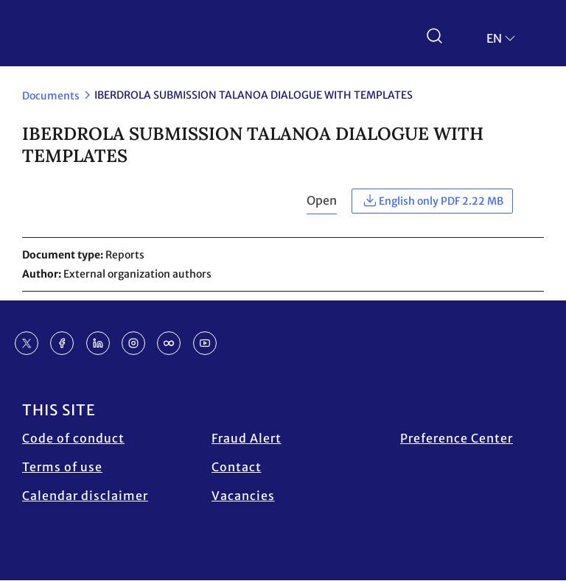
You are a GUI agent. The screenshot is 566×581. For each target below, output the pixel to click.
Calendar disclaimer (85, 495)
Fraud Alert (247, 438)
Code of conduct (73, 438)
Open (322, 200)
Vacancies (243, 495)
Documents (51, 95)
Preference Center (456, 438)
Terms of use (62, 466)
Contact (237, 466)
